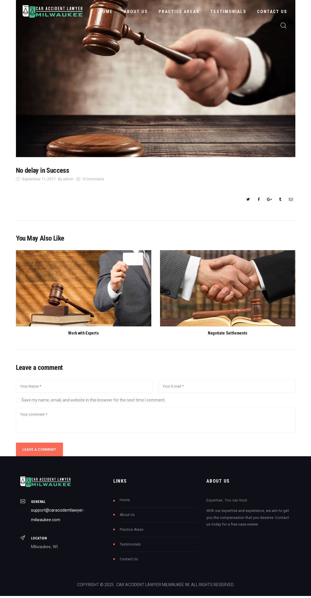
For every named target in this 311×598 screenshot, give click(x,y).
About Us (127, 517)
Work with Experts (83, 333)
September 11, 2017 (38, 179)
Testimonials (130, 546)
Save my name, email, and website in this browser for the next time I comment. (93, 400)
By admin (66, 179)
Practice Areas (131, 531)
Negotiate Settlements (227, 333)
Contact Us (129, 561)
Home (125, 502)
